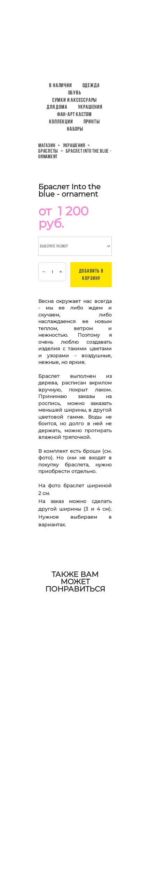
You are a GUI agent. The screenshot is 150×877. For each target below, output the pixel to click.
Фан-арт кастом (74, 114)
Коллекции (61, 121)
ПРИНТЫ (92, 121)
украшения (74, 145)
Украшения (90, 107)
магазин (46, 145)
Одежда (91, 85)
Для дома (57, 107)
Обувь (74, 93)
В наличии (60, 85)
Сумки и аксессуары (74, 100)
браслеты (48, 151)
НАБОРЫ (75, 129)
